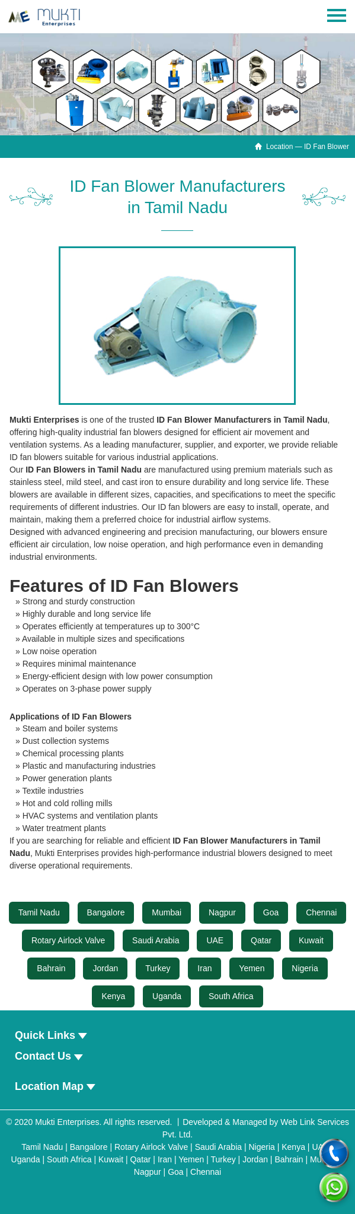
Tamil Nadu (39, 912)
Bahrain (51, 968)
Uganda (166, 996)
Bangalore (106, 912)
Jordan (105, 968)
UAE (214, 940)
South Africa (231, 996)
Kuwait (311, 940)
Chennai (321, 912)
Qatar (261, 940)
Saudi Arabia (155, 940)
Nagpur (222, 912)
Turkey (157, 968)
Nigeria (305, 968)
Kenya (113, 996)
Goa (271, 912)
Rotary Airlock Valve (68, 940)
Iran (204, 968)
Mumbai (166, 912)
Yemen (251, 968)
